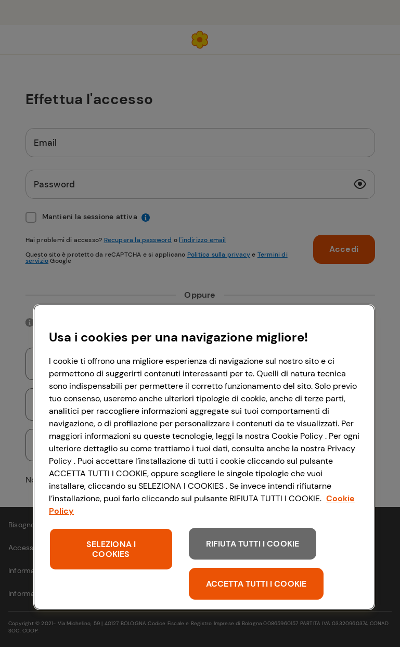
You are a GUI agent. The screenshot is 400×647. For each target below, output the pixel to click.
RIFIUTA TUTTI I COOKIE (253, 543)
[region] (204, 457)
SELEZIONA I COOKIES (111, 549)
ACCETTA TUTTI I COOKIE (256, 583)
